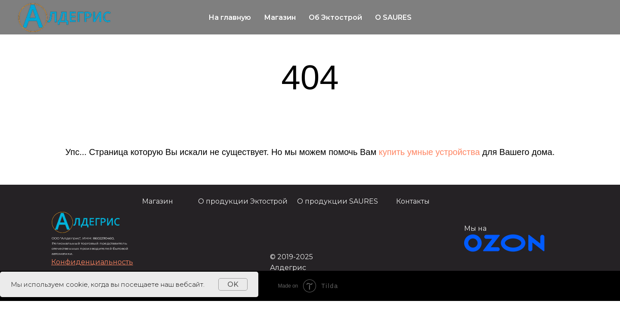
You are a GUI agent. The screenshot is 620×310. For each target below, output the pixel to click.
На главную (229, 17)
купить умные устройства (429, 152)
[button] (92, 262)
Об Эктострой (335, 17)
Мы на (475, 228)
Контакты (413, 201)
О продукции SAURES (337, 201)
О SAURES (393, 17)
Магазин (280, 17)
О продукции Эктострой (243, 201)
